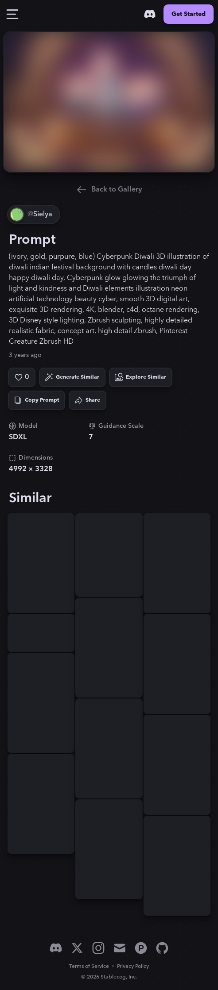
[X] (77, 948)
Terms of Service (89, 966)
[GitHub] (162, 948)
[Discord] (150, 14)
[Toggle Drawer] (12, 14)
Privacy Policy (133, 966)
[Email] (119, 948)
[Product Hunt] (141, 948)
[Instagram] (98, 948)
